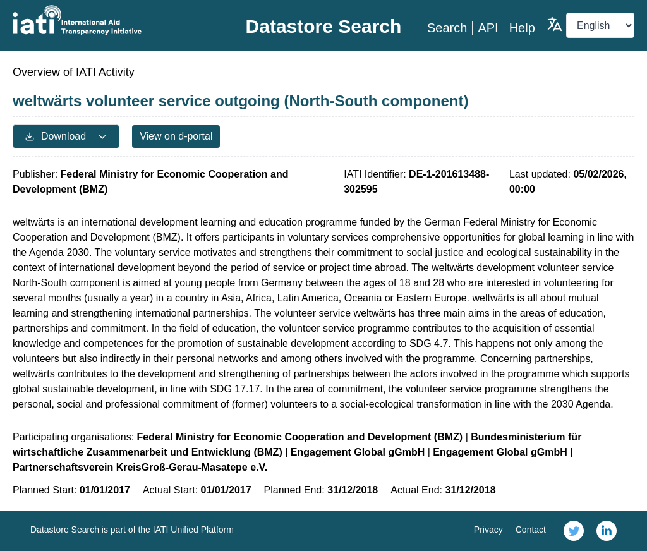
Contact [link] (531, 529)
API (488, 28)
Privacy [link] (488, 529)
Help (522, 28)
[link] (574, 531)
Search (447, 28)
